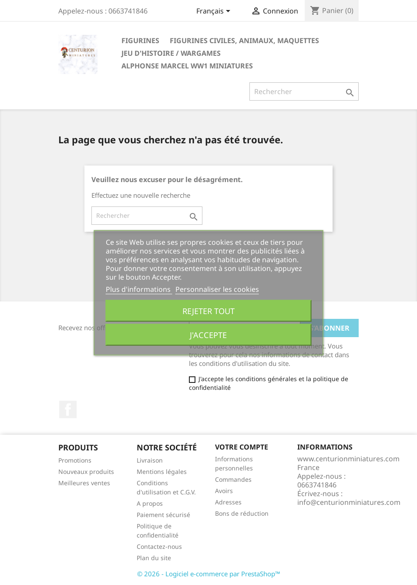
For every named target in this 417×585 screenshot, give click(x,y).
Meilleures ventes (84, 483)
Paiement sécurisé (163, 515)
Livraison (150, 460)
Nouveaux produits (86, 471)
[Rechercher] (304, 91)
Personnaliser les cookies (217, 289)
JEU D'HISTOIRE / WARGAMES (171, 53)
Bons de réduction (242, 513)
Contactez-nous (159, 546)
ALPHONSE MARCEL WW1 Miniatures (187, 66)
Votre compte (241, 447)
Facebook (68, 409)
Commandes (233, 479)
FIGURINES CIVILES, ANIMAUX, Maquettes (244, 40)
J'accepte (208, 334)
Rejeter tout (208, 310)
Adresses (228, 502)
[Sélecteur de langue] (214, 12)
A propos (150, 503)
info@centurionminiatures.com (348, 502)
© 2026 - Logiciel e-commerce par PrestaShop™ (208, 573)
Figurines (140, 40)
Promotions (74, 460)
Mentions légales (162, 471)
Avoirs (224, 491)
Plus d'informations (139, 289)
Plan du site (154, 558)
